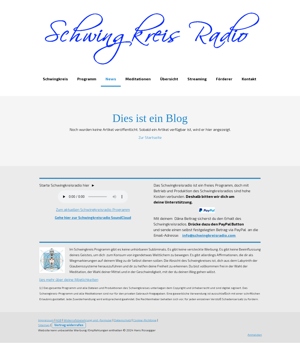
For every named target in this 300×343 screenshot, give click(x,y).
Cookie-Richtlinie (144, 320)
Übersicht (169, 79)
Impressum (45, 320)
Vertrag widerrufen (68, 325)
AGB (58, 320)
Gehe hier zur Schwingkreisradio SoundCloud (93, 218)
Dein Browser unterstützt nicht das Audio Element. (93, 197)
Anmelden (255, 335)
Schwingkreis (54, 79)
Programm (86, 79)
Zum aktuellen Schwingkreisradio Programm (93, 209)
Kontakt (248, 79)
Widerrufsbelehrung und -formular (87, 320)
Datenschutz (122, 320)
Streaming (196, 79)
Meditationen (137, 79)
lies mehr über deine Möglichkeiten (68, 279)
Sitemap (43, 325)
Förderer (224, 79)
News (110, 79)
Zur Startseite (150, 137)
